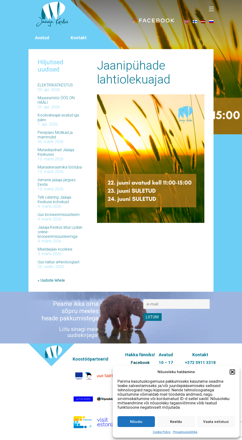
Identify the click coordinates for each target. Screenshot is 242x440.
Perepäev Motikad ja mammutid (55, 134)
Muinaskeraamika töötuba (60, 167)
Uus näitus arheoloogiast (58, 262)
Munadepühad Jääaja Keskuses (56, 152)
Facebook (140, 362)
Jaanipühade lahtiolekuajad (133, 72)
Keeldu (176, 422)
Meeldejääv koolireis (55, 249)
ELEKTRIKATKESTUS (55, 85)
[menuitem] (187, 21)
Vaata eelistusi (216, 422)
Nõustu (136, 422)
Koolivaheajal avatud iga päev (58, 117)
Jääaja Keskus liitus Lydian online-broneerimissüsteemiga (60, 232)
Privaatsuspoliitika (185, 432)
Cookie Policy (162, 432)
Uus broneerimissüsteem (59, 214)
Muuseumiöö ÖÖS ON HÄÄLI (56, 100)
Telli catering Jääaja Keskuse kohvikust (54, 199)
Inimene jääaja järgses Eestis (57, 182)
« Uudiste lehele (51, 280)
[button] (232, 371)
